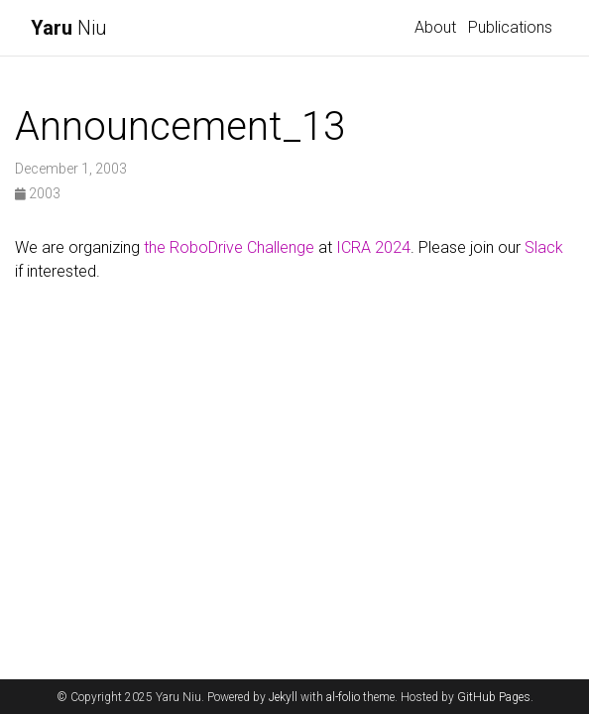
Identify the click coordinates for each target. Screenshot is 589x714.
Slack (544, 247)
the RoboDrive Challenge (229, 247)
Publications (510, 27)
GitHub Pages (493, 697)
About (435, 27)
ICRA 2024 (373, 247)
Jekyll (283, 697)
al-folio (343, 697)
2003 (37, 193)
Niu (69, 28)
